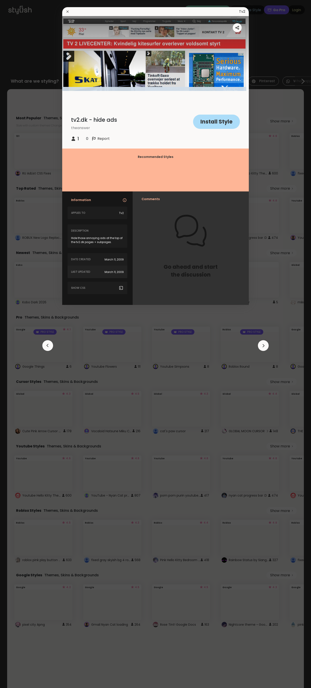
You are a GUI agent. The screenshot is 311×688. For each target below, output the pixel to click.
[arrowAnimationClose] (47, 345)
